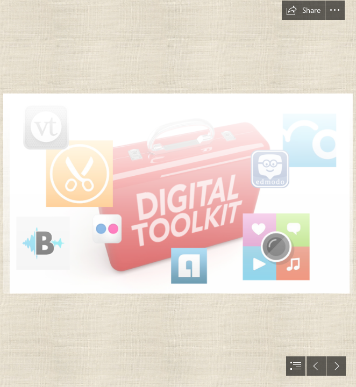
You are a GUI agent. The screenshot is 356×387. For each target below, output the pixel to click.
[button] (303, 10)
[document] (178, 193)
